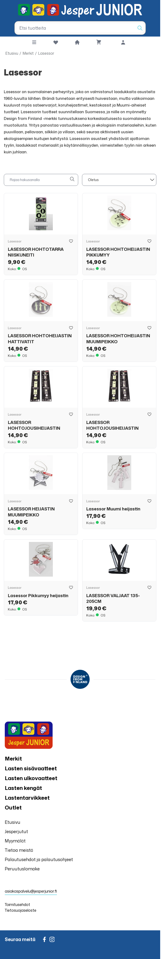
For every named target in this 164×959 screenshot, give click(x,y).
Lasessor (46, 53)
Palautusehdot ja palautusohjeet (39, 859)
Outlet (13, 807)
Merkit (28, 53)
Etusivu (11, 53)
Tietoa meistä (19, 850)
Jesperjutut (16, 831)
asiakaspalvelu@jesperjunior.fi (31, 891)
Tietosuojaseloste (20, 910)
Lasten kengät (23, 788)
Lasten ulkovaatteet (31, 778)
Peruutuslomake (22, 869)
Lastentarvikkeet (27, 797)
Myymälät (15, 841)
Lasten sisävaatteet (31, 768)
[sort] (119, 180)
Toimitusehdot (17, 904)
